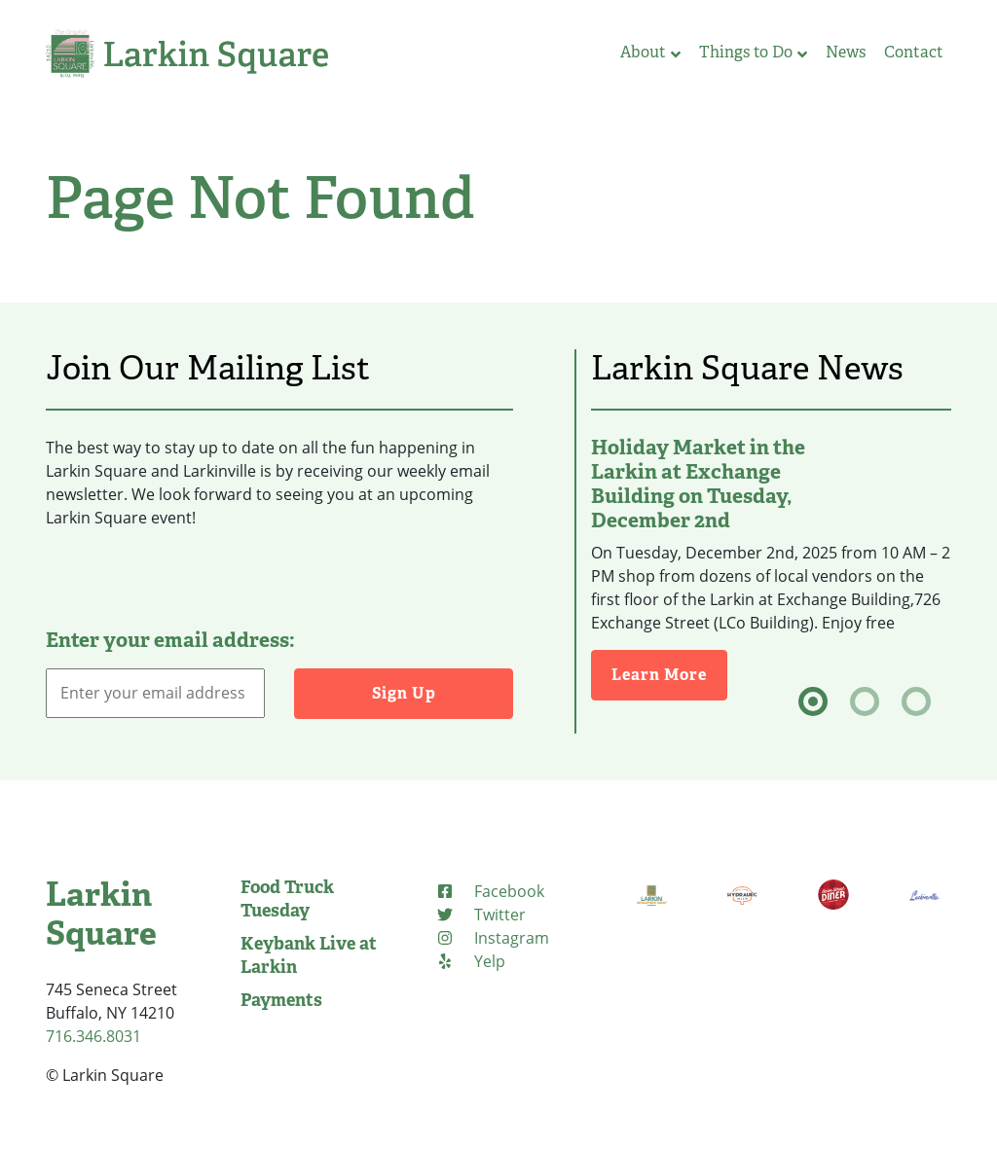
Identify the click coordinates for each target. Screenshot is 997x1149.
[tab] (813, 701)
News (846, 52)
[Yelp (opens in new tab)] (470, 961)
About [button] (650, 52)
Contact (913, 52)
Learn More (669, 674)
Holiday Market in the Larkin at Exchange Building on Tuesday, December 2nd (698, 484)
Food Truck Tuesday (287, 899)
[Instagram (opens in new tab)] (492, 938)
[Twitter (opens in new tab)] (480, 914)
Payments (281, 1000)
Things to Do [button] (753, 52)
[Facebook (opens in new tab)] (489, 891)
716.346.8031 (93, 1036)
